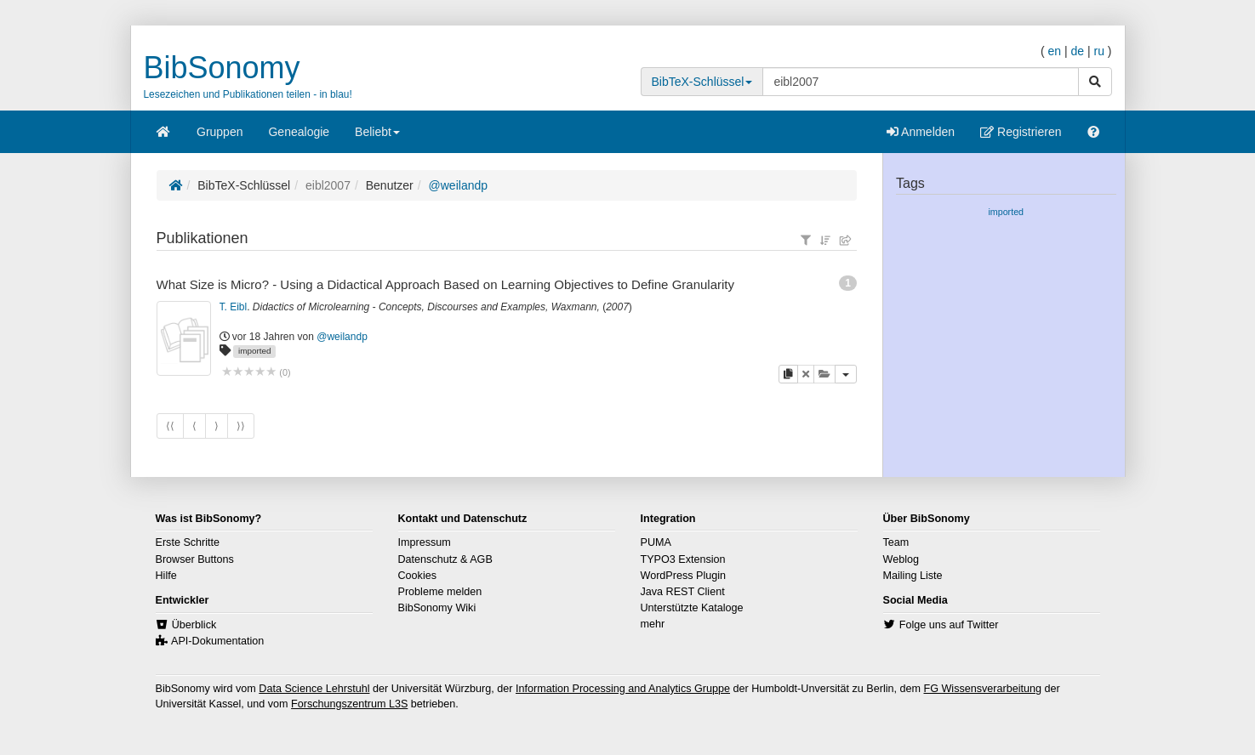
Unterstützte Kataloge (692, 608)
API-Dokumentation (217, 641)
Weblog (901, 559)
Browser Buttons (195, 559)
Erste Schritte (188, 542)
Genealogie (298, 132)
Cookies (417, 576)
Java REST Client (683, 592)
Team (896, 542)
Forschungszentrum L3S (349, 704)
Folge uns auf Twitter (949, 625)
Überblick (194, 625)
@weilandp (458, 185)
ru (1098, 51)
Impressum (424, 542)
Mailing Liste (913, 576)
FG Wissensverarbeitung (982, 689)
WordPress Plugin (684, 576)
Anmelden (921, 132)
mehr (653, 624)
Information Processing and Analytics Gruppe (623, 689)
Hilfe (166, 576)
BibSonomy (222, 67)
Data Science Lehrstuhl (314, 689)
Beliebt (377, 137)
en (1054, 51)
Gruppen (219, 132)
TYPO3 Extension (683, 559)
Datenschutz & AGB (445, 559)
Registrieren (1020, 132)
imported (254, 350)
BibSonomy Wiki (437, 608)
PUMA (656, 542)
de (1077, 51)
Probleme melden (440, 592)
